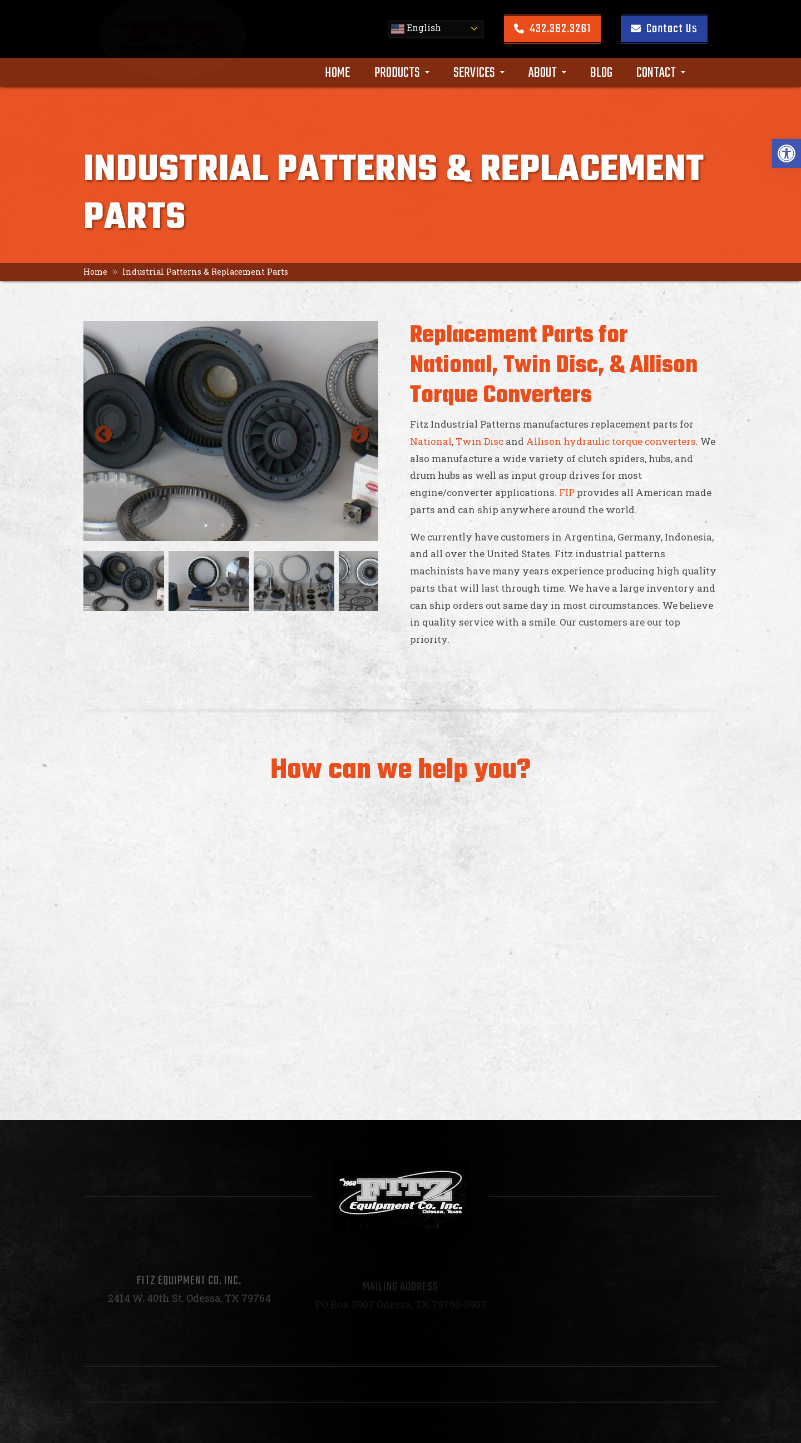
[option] (231, 431)
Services (479, 71)
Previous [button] (99, 431)
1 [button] (205, 525)
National (431, 441)
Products (401, 71)
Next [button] (355, 431)
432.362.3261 (552, 27)
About (547, 71)
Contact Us (664, 27)
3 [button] (239, 525)
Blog (601, 71)
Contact (660, 71)
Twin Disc (479, 441)
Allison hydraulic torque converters (611, 441)
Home (337, 71)
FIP (567, 492)
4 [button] (255, 525)
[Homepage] (178, 60)
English (416, 27)
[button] (786, 153)
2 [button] (222, 525)
